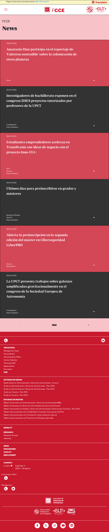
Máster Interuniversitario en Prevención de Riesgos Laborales (29, 418)
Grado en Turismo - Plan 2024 (16, 395)
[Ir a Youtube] (63, 525)
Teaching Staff (9, 363)
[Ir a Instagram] (54, 525)
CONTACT (8, 463)
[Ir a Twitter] (46, 525)
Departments (9, 366)
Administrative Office (12, 357)
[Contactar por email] (13, 488)
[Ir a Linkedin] (72, 525)
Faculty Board (9, 354)
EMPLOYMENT (10, 455)
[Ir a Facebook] (37, 525)
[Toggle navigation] (5, 9)
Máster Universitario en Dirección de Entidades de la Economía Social (32, 406)
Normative (8, 369)
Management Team (11, 351)
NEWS (6, 446)
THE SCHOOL (9, 348)
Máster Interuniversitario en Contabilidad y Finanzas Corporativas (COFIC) (34, 412)
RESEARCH (8, 432)
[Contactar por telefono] (6, 340)
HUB (5, 372)
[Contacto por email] (103, 340)
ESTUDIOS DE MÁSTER (13, 399)
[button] (83, 2)
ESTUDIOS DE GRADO (13, 380)
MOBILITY (8, 428)
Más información (42, 1)
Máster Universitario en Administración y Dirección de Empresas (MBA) (32, 403)
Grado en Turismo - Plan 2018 (15, 392)
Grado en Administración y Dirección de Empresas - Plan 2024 (29, 389)
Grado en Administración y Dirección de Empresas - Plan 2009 (29, 386)
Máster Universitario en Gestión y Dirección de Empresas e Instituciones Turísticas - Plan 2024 (42, 409)
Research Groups (11, 435)
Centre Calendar (10, 360)
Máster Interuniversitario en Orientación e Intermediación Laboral (30, 415)
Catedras (7, 438)
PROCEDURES (10, 449)
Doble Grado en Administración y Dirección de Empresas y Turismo (31, 383)
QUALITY (8, 452)
